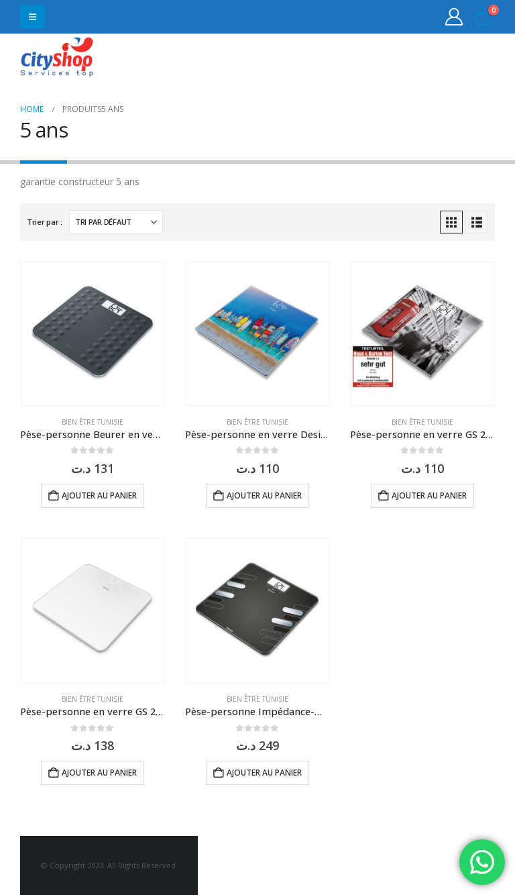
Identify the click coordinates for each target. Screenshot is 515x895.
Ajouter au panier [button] (99, 495)
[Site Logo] (57, 58)
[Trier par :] (116, 222)
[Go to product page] (92, 333)
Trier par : (44, 222)
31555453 (443, 58)
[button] (32, 16)
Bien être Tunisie (92, 422)
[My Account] (454, 16)
